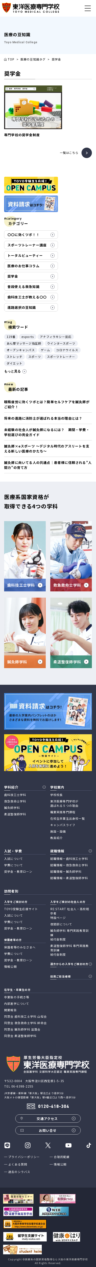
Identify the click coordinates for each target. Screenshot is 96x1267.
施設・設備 (58, 831)
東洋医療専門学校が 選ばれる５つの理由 (64, 803)
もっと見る (15, 371)
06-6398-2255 (22, 1086)
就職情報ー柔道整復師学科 (69, 878)
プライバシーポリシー (24, 1157)
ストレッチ (14, 357)
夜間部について (61, 924)
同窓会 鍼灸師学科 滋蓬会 (22, 1029)
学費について (13, 865)
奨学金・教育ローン (18, 871)
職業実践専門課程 (63, 812)
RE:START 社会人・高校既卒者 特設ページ (69, 913)
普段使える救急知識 (23, 286)
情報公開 (60, 1164)
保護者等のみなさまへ (20, 947)
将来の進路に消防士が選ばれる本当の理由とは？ (43, 418)
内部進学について (16, 1003)
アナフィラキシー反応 (55, 337)
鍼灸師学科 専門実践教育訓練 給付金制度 (69, 934)
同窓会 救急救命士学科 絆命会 (25, 1023)
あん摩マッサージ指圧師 (24, 343)
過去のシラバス (19, 1172)
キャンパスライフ (63, 825)
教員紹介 (56, 838)
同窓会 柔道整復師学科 (20, 1036)
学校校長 (56, 795)
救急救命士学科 (15, 801)
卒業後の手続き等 (16, 997)
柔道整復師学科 (15, 814)
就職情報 (57, 850)
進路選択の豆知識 (21, 307)
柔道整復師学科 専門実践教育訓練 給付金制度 (69, 950)
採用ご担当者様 (60, 976)
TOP (11, 59)
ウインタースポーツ (61, 343)
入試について (13, 859)
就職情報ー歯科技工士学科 (69, 859)
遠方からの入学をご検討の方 (69, 964)
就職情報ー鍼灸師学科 (66, 871)
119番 (11, 337)
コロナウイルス (67, 350)
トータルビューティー (25, 255)
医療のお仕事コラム (23, 265)
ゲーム (45, 350)
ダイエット (14, 363)
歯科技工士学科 (15, 795)
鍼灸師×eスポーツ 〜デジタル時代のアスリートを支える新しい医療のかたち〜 (46, 449)
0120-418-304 (53, 1107)
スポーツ (34, 357)
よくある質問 (17, 1164)
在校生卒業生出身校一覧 (67, 818)
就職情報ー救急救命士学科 (69, 865)
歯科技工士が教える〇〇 (27, 296)
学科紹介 (11, 787)
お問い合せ (48, 1130)
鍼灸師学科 (12, 808)
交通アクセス (47, 1118)
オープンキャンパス (21, 350)
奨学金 (12, 276)
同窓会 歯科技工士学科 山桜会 (25, 1016)
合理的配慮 (62, 1157)
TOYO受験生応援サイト (21, 909)
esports (28, 337)
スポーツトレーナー (61, 357)
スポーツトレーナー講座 (27, 244)
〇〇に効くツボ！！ (23, 234)
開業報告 (10, 1010)
